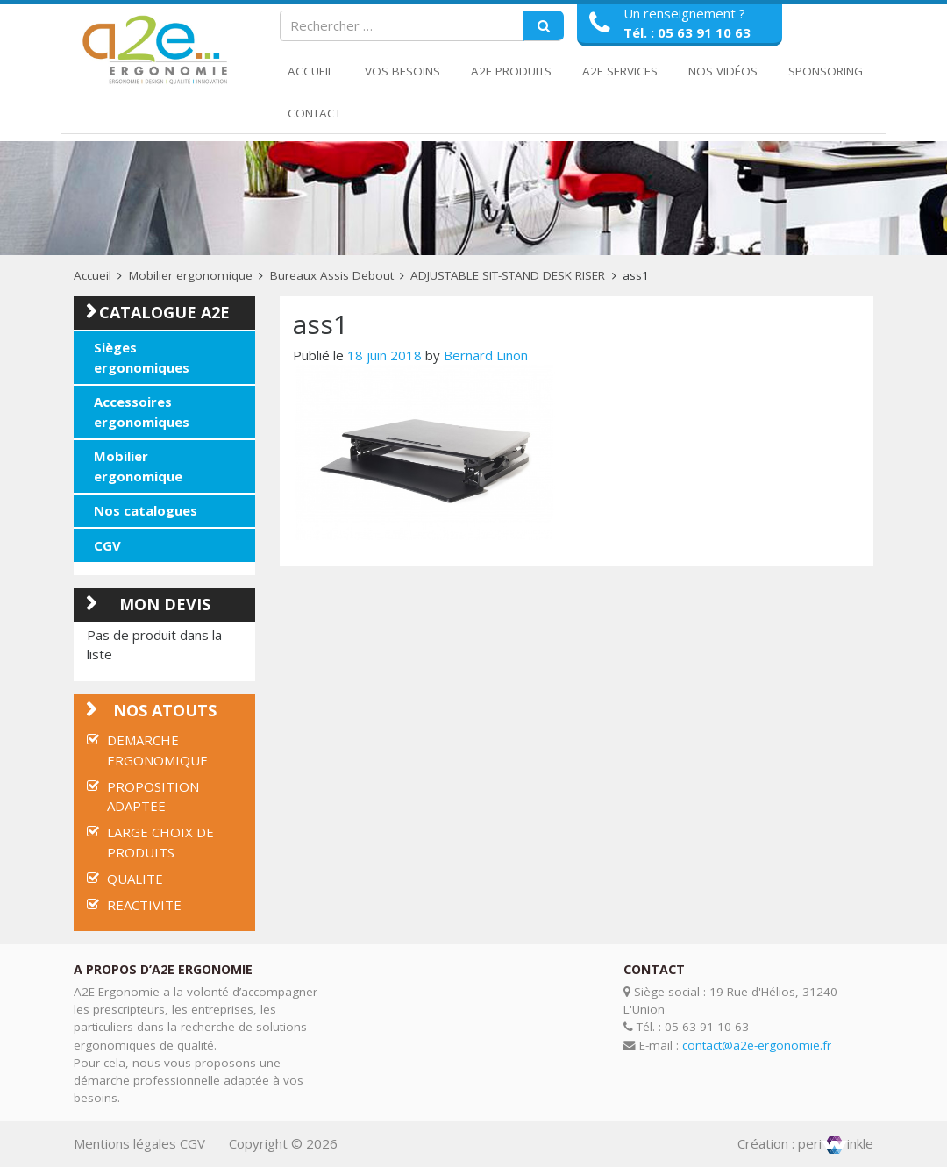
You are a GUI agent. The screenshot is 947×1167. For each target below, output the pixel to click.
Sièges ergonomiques (141, 357)
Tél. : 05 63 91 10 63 (687, 32)
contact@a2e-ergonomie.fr (756, 1045)
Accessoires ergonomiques (141, 412)
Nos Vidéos (723, 71)
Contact (314, 113)
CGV (107, 545)
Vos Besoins (402, 71)
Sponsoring (825, 71)
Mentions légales (125, 1143)
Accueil (311, 71)
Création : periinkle (805, 1143)
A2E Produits (511, 71)
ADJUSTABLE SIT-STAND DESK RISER (507, 275)
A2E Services (620, 71)
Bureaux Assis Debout (332, 275)
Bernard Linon (486, 355)
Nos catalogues (145, 510)
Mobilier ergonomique (191, 275)
